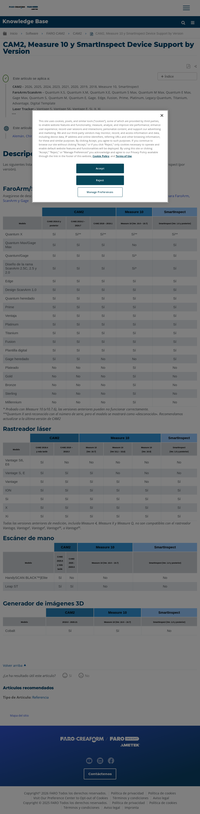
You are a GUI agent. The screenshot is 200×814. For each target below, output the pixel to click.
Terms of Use (124, 156)
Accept (100, 168)
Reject (100, 180)
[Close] (162, 116)
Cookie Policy (101, 156)
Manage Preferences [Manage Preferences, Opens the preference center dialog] (100, 192)
